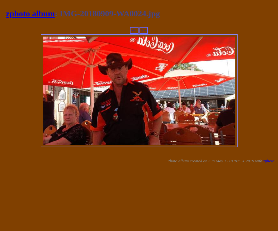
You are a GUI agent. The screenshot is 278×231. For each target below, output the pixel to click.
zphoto (268, 160)
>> (143, 30)
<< (134, 30)
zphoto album (30, 13)
